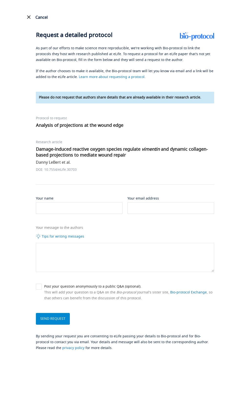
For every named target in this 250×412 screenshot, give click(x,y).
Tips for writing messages (60, 236)
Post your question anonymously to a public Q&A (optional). (92, 286)
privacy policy (73, 348)
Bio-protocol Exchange (188, 292)
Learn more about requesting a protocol (112, 77)
